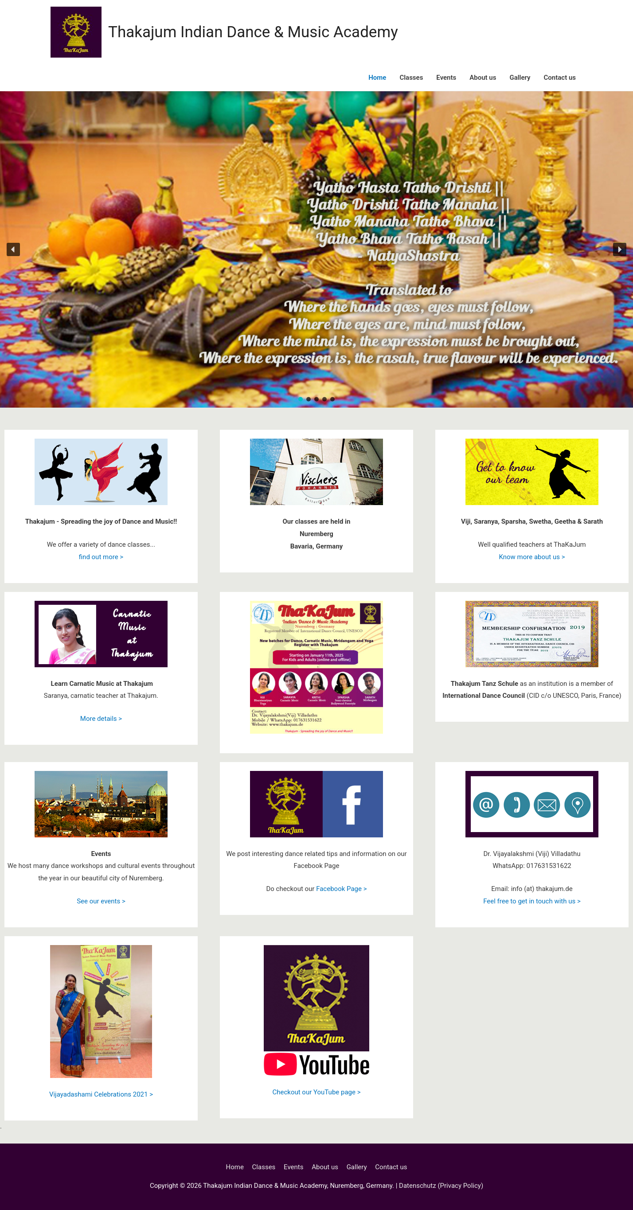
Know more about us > (532, 557)
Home (377, 78)
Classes (411, 78)
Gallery (519, 78)
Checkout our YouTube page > (316, 1092)
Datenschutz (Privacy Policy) (441, 1186)
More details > (101, 719)
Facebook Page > (341, 889)
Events (446, 78)
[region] (316, 249)
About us (482, 78)
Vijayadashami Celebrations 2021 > (101, 1094)
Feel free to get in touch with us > (532, 901)
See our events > (101, 901)
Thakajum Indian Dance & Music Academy (253, 32)
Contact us (560, 78)
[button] (13, 249)
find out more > (101, 557)
